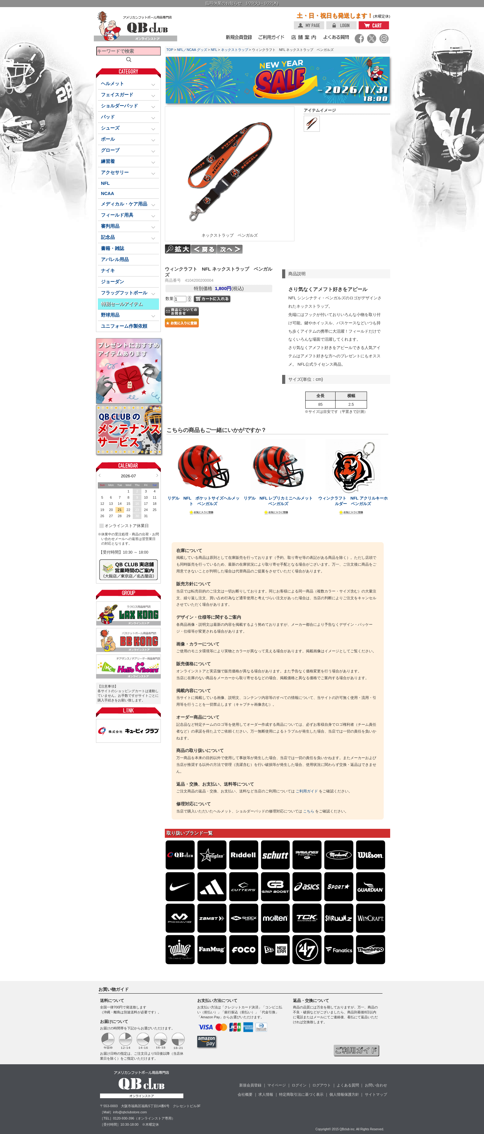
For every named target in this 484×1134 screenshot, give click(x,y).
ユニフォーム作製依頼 (124, 326)
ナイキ (108, 270)
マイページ (276, 1085)
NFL (105, 183)
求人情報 (265, 1094)
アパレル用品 (115, 259)
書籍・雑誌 (112, 248)
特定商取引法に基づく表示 (301, 1094)
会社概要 (245, 1094)
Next (157, 475)
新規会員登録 (250, 1085)
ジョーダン (112, 281)
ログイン (299, 1085)
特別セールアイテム (122, 303)
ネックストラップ (234, 50)
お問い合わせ (376, 1085)
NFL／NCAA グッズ (192, 50)
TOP (169, 50)
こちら (308, 811)
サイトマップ (376, 1094)
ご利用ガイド (307, 791)
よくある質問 (348, 1085)
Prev (99, 475)
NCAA (107, 193)
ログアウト (321, 1085)
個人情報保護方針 (344, 1094)
